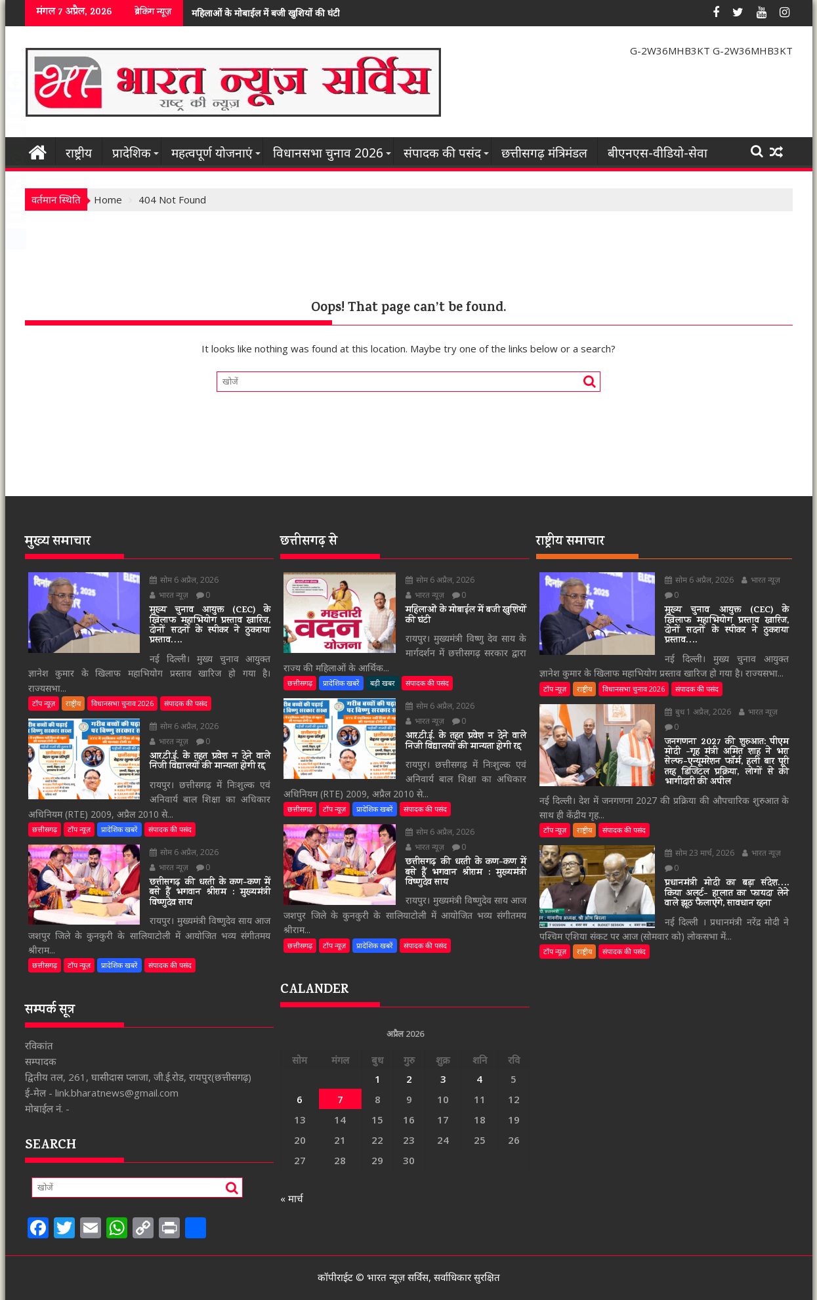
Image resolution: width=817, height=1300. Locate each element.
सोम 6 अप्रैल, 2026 (176, 579)
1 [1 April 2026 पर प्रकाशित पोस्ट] (378, 1078)
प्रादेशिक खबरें (119, 804)
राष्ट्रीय (79, 152)
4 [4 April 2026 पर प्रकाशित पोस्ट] (479, 1078)
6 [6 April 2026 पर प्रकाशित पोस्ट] (300, 1099)
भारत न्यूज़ (238, 579)
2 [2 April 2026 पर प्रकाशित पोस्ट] (409, 1078)
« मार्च (291, 1198)
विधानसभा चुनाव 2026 (328, 152)
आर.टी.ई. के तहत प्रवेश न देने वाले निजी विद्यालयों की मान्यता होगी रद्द (358, 13)
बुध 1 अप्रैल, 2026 (690, 701)
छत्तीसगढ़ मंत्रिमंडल (544, 152)
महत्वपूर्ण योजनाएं (212, 152)
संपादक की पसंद (442, 152)
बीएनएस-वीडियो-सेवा (657, 152)
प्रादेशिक (131, 152)
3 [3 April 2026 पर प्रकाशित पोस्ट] (443, 1078)
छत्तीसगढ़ (44, 804)
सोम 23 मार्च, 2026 (691, 843)
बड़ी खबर (382, 683)
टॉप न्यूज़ (43, 678)
